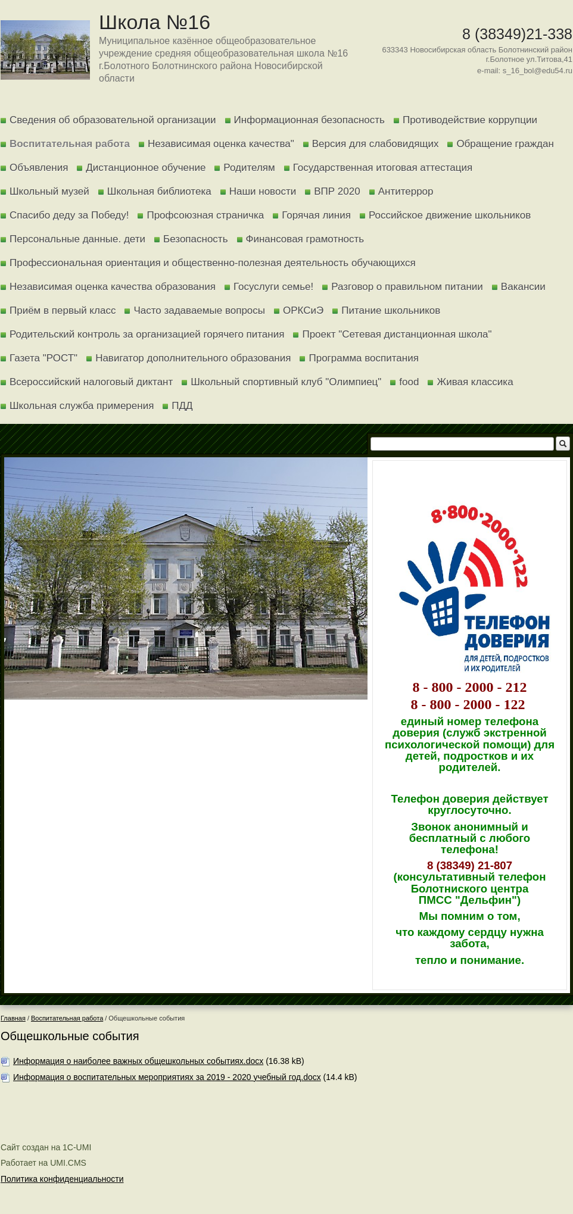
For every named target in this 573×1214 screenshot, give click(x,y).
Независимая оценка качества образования (113, 286)
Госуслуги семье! (273, 286)
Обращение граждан (504, 143)
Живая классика (475, 382)
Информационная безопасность (309, 120)
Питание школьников (390, 310)
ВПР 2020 (337, 191)
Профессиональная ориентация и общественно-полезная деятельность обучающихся (213, 263)
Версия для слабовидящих (375, 143)
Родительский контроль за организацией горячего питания (147, 334)
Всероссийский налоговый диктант (91, 382)
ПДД (182, 405)
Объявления (39, 167)
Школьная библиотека (159, 191)
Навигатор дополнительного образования (193, 358)
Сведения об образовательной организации (113, 120)
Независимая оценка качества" (221, 143)
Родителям (249, 167)
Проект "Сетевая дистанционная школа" (396, 334)
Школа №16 (154, 22)
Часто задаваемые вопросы (199, 310)
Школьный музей (49, 191)
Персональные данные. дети (77, 239)
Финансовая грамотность (305, 239)
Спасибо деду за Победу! (69, 215)
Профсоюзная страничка (205, 215)
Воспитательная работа (70, 143)
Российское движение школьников (450, 215)
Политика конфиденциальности (62, 1179)
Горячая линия (316, 215)
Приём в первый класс (63, 310)
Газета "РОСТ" (43, 358)
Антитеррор (406, 191)
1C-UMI (77, 1147)
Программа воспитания (363, 358)
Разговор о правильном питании (407, 286)
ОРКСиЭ (303, 310)
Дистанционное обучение (145, 167)
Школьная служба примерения (82, 405)
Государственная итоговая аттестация (382, 167)
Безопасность (195, 239)
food (409, 382)
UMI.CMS (68, 1163)
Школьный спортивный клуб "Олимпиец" (286, 382)
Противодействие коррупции (470, 120)
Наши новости (263, 191)
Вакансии (523, 286)
